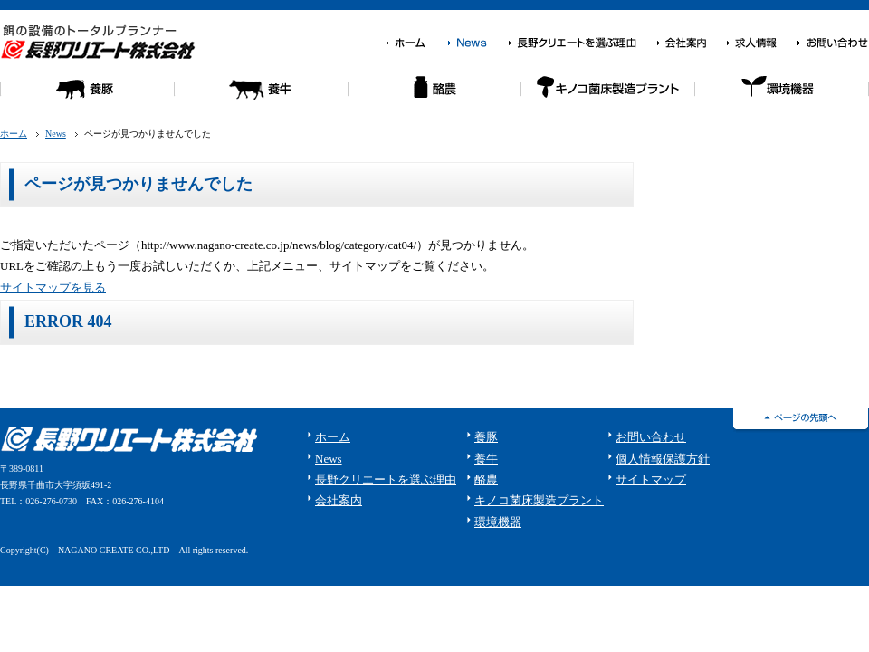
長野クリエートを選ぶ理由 (582, 43)
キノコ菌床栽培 (608, 96)
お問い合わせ (833, 43)
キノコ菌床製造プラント (539, 500)
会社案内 (691, 43)
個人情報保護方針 (663, 458)
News (477, 43)
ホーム (416, 43)
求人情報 (761, 43)
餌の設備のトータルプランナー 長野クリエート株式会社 (101, 41)
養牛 (261, 96)
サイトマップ (651, 479)
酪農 (434, 96)
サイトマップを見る (53, 287)
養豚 (87, 96)
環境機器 (782, 96)
